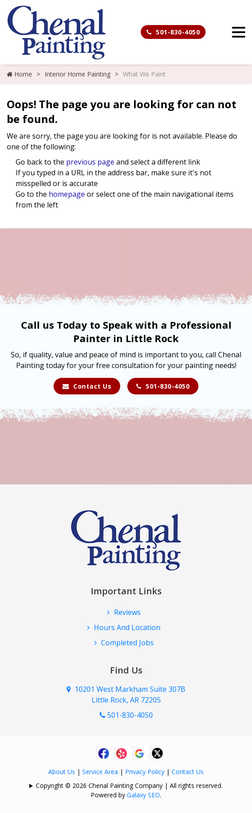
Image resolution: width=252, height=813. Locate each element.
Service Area (100, 771)
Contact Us (87, 386)
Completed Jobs (127, 643)
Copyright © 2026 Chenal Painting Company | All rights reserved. (129, 785)
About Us (61, 771)
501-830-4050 (173, 32)
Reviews (127, 612)
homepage (67, 194)
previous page (90, 162)
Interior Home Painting (77, 74)
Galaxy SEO (143, 795)
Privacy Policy (144, 771)
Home (19, 74)
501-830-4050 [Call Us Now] (126, 715)
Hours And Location (127, 627)
